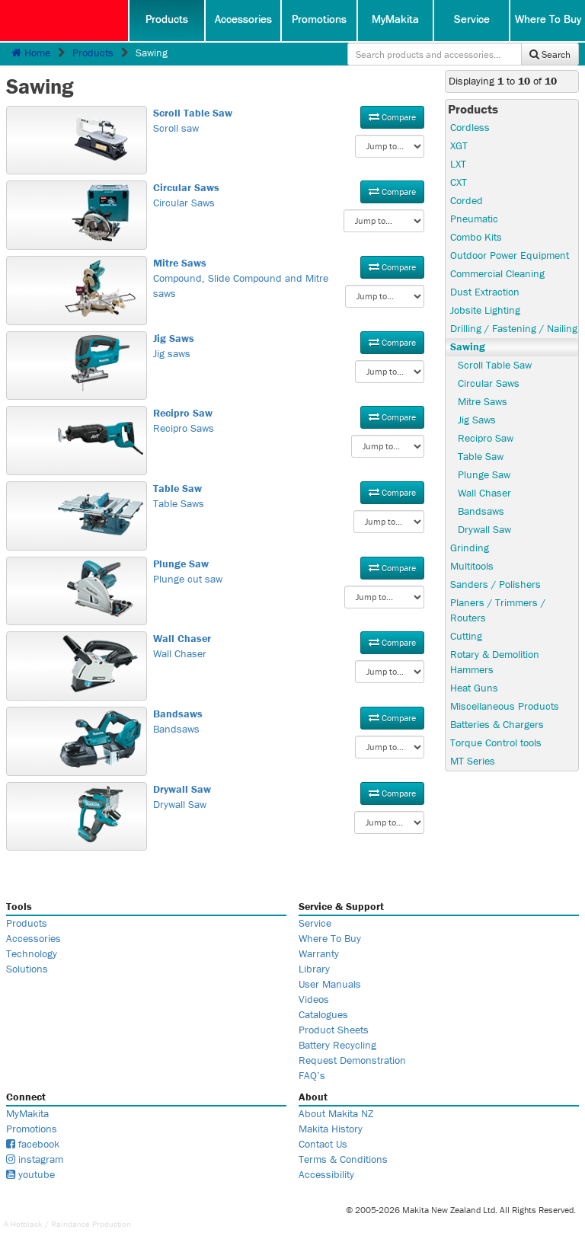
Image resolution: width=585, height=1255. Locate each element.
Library (314, 969)
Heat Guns (474, 688)
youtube (30, 1174)
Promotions (319, 18)
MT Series (472, 761)
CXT (458, 182)
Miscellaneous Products (504, 706)
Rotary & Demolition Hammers (494, 661)
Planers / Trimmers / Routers (497, 610)
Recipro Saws (289, 420)
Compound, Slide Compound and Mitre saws (289, 278)
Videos (314, 999)
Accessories (243, 18)
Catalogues (323, 1014)
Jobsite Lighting (485, 310)
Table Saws (289, 495)
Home (30, 52)
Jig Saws (477, 419)
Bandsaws (289, 721)
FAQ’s (312, 1075)
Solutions (27, 969)
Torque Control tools (496, 742)
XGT (459, 145)
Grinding (469, 547)
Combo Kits (476, 237)
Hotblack (27, 1223)
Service (472, 18)
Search (550, 54)
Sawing (467, 346)
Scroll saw (289, 120)
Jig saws (289, 345)
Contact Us (323, 1144)
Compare (392, 117)
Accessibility (326, 1174)
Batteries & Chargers (497, 724)
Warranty (319, 953)
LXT (458, 164)
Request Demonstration (352, 1060)
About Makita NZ (336, 1113)
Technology (31, 953)
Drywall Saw (289, 796)
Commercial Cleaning (497, 273)
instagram (34, 1159)
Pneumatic (474, 218)
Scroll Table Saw (495, 365)
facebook (32, 1144)
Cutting (466, 636)
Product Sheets (334, 1029)
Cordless (470, 127)
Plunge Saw (484, 474)
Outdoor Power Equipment (509, 255)
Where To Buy (548, 18)
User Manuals (330, 984)
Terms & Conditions (343, 1159)
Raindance (70, 1223)
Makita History (331, 1128)
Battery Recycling (337, 1045)
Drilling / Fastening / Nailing (513, 328)
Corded (466, 200)
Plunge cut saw (289, 571)
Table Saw (480, 456)
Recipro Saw (485, 438)
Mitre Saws (482, 401)
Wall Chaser (289, 645)
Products (166, 18)
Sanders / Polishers (495, 584)
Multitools (472, 566)
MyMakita (395, 18)
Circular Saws (289, 194)
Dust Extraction (484, 292)
